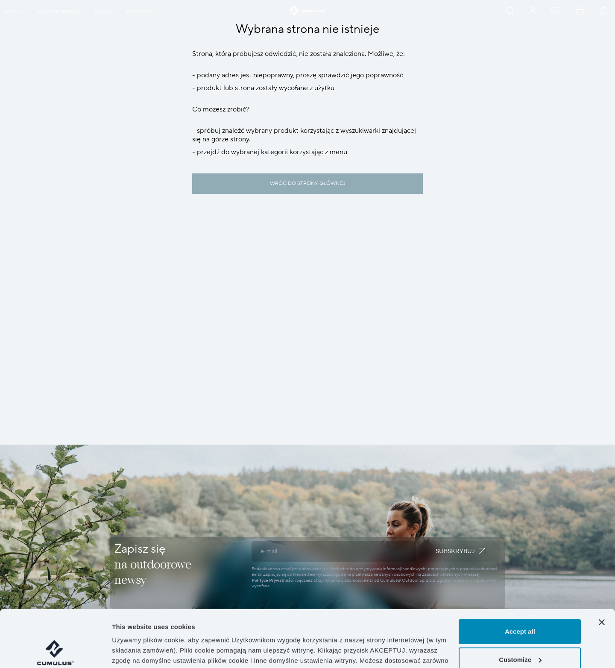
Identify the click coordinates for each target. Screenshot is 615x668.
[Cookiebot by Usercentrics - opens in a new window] (55, 651)
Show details (132, 651)
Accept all (520, 578)
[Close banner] (602, 569)
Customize (520, 605)
